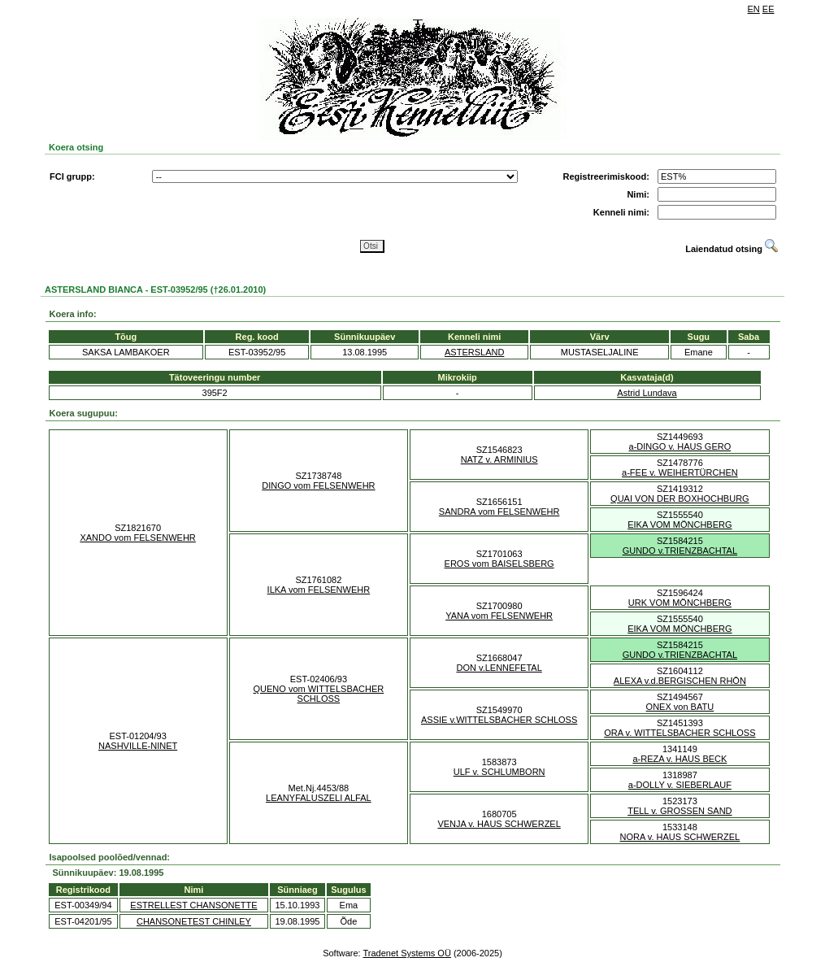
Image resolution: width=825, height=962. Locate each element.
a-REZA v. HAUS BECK (679, 759)
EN (754, 9)
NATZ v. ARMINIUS (499, 459)
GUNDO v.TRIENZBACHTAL (680, 550)
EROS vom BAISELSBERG (499, 563)
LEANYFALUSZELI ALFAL (318, 798)
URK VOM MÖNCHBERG (680, 602)
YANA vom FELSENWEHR (499, 615)
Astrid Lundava (646, 393)
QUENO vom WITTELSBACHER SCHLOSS (319, 693)
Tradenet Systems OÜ (406, 953)
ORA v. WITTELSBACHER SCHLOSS (679, 733)
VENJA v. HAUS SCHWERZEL (498, 824)
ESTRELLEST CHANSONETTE (193, 905)
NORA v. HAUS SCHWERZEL (680, 837)
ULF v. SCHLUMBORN (499, 772)
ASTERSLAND (474, 352)
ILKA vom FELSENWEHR (319, 589)
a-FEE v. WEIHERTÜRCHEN (680, 472)
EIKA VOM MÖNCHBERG (679, 524)
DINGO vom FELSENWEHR (318, 485)
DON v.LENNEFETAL (498, 668)
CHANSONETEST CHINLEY (194, 921)
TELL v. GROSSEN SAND (679, 811)
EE (768, 9)
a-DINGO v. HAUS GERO (680, 446)
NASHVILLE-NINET (137, 746)
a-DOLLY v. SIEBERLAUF (680, 785)
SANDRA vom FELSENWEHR (499, 511)
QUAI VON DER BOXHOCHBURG (679, 498)
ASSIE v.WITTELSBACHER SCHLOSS (499, 720)
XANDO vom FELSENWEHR (137, 537)
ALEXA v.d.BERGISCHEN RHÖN (680, 681)
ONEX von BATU (680, 707)
